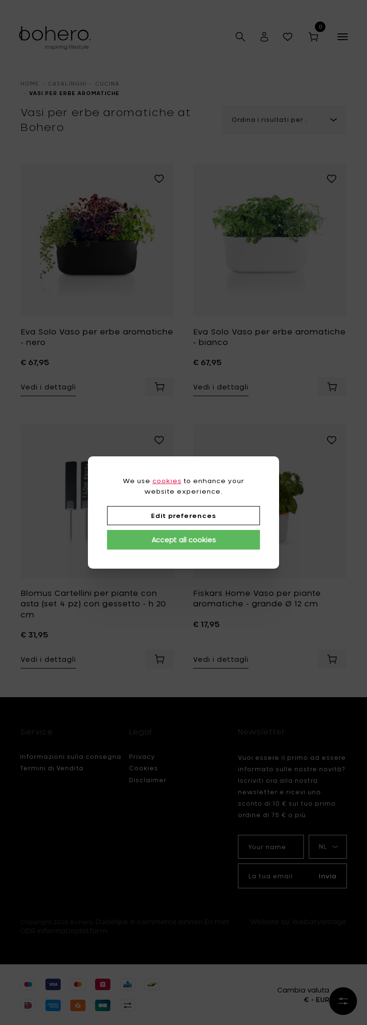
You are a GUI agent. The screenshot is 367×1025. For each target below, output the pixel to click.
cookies (167, 481)
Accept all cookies (183, 540)
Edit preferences (183, 515)
